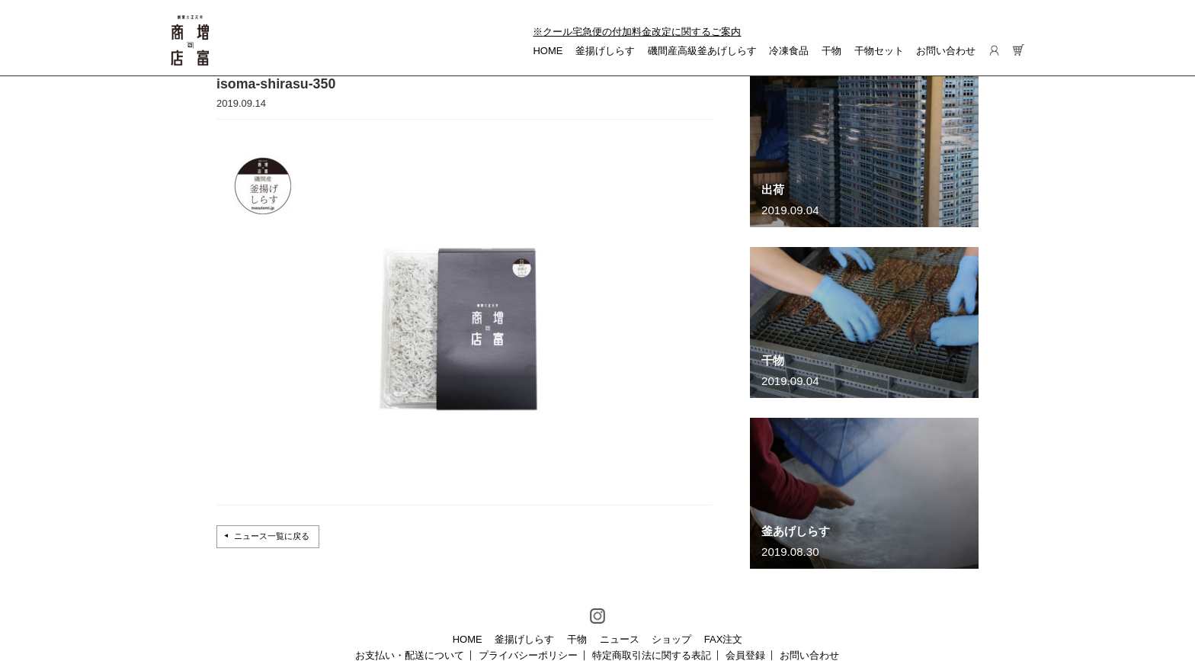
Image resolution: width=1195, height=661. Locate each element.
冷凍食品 (789, 50)
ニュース (619, 639)
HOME (547, 50)
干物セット (879, 50)
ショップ (671, 639)
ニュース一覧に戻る (271, 536)
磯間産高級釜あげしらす (702, 50)
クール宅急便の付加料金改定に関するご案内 (642, 31)
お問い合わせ (946, 50)
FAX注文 (723, 639)
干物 (831, 50)
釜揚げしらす (605, 50)
